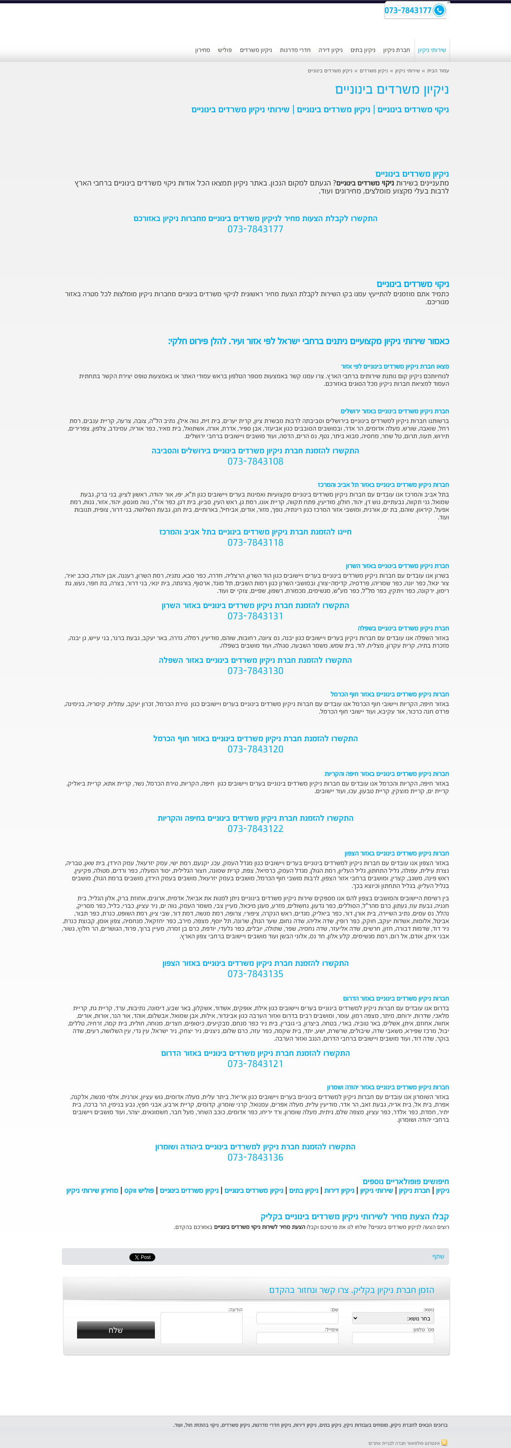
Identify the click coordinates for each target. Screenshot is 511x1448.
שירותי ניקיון (432, 50)
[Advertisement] (255, 1386)
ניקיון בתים (363, 50)
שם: (335, 1310)
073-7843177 (255, 230)
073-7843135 (255, 975)
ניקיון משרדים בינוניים (330, 71)
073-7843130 (255, 672)
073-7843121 (255, 1065)
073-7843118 (255, 543)
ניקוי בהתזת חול (202, 1425)
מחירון (202, 50)
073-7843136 (255, 1158)
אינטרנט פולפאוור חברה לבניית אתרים (408, 1443)
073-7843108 (255, 462)
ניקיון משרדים (256, 50)
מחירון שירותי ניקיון (92, 1191)
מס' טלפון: (423, 1330)
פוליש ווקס (139, 1191)
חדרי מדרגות (295, 50)
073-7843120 (255, 750)
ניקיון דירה (331, 50)
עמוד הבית (438, 71)
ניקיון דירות (339, 1191)
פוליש (225, 50)
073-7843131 (255, 617)
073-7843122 (255, 830)
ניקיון (442, 1191)
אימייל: (332, 1330)
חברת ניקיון (396, 50)
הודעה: (235, 1310)
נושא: (429, 1310)
